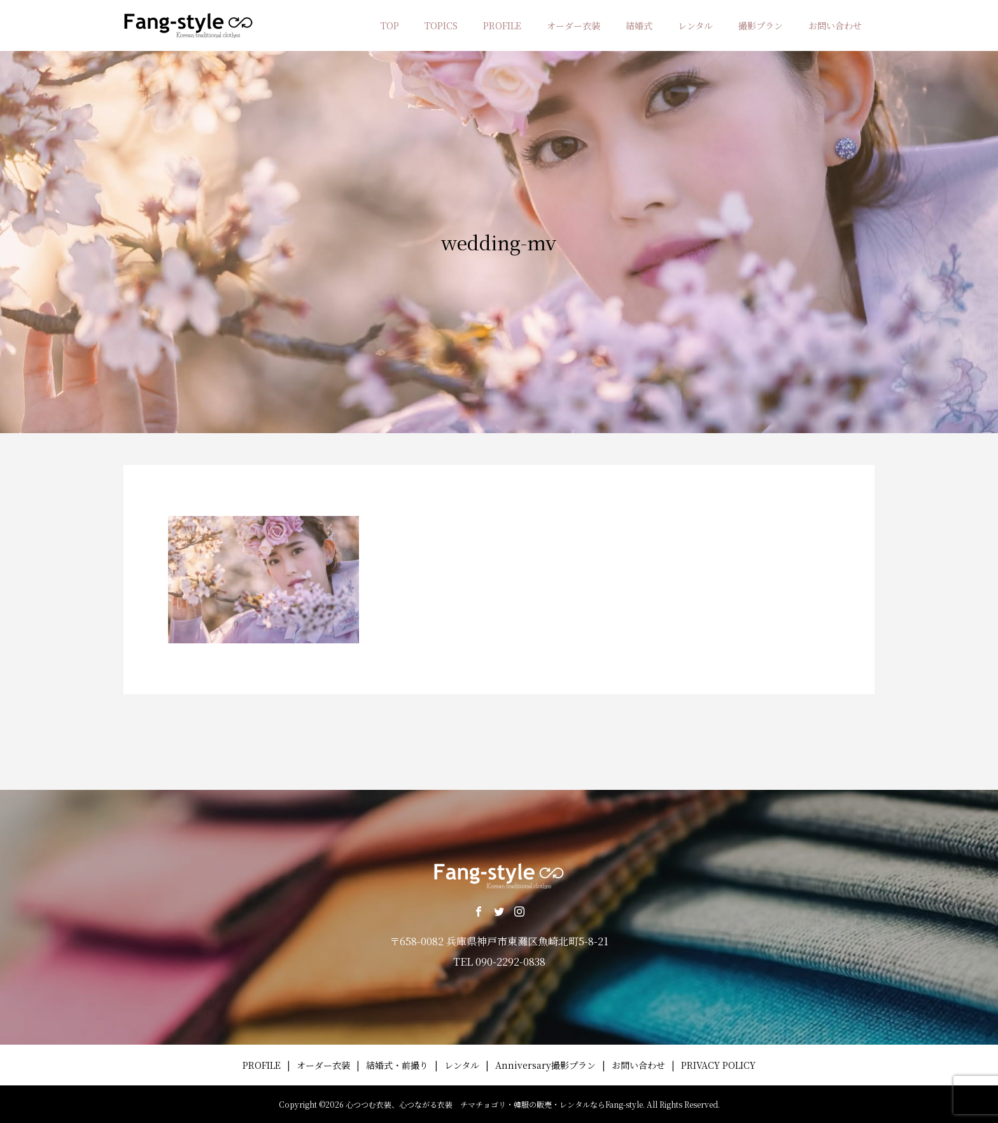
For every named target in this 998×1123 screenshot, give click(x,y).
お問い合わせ (835, 25)
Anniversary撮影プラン (545, 1065)
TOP (390, 25)
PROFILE (502, 25)
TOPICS (441, 25)
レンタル (695, 25)
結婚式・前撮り (397, 1065)
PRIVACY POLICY (718, 1065)
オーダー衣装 (573, 25)
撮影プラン (760, 25)
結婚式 (639, 25)
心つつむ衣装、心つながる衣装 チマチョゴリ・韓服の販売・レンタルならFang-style (494, 1104)
